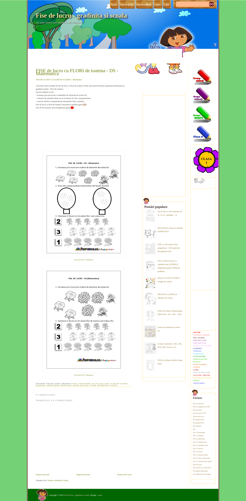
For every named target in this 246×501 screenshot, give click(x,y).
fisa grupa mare (198, 419)
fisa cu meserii (198, 403)
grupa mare (53, 385)
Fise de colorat (144, 4)
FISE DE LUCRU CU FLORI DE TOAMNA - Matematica (59, 79)
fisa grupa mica (198, 423)
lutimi (93, 385)
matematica (103, 385)
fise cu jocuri (197, 452)
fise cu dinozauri (199, 439)
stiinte (113, 385)
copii (74, 384)
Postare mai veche (124, 474)
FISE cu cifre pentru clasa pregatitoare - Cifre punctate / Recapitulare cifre (169, 248)
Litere (158, 4)
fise (194, 429)
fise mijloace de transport (202, 474)
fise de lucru (197, 464)
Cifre (166, 4)
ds (93, 384)
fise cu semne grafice (200, 455)
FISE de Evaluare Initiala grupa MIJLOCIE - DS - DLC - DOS (170, 313)
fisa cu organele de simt (201, 407)
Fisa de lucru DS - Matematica (83, 260)
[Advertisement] (60, 129)
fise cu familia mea (200, 442)
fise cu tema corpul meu (201, 458)
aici (84, 104)
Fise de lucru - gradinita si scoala (81, 15)
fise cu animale (198, 435)
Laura (100, 495)
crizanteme (85, 384)
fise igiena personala (200, 471)
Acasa (114, 4)
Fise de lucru (126, 4)
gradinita (41, 385)
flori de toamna (119, 384)
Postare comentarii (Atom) (57, 480)
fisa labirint (197, 426)
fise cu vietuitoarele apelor (202, 461)
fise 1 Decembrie (199, 432)
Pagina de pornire (83, 474)
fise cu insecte (198, 448)
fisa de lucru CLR (199, 413)
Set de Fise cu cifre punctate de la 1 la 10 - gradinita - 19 (170, 213)
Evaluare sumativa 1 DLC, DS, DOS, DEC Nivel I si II (170, 346)
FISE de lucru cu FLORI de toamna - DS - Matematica (77, 72)
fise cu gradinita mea (200, 445)
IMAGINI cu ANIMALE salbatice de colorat (167, 296)
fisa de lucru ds (198, 416)
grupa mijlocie (81, 385)
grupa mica (66, 385)
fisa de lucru (102, 384)
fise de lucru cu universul (202, 468)
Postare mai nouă (42, 474)
